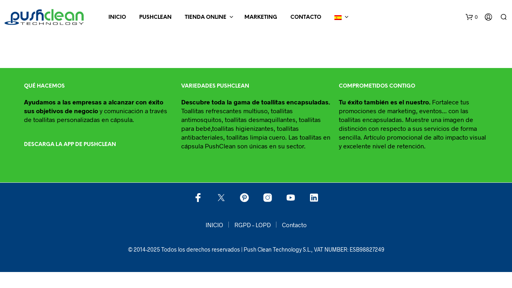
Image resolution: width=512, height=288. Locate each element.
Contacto (305, 17)
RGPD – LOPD (252, 224)
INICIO (117, 17)
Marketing (260, 17)
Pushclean (155, 17)
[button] (472, 17)
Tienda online (205, 17)
